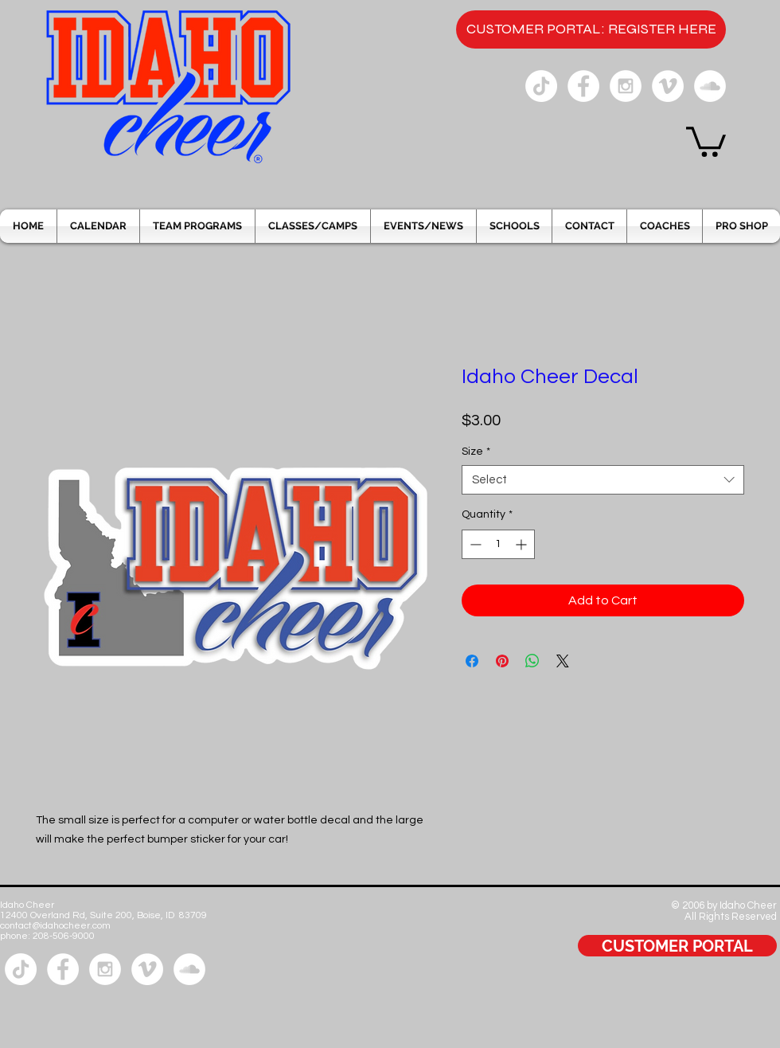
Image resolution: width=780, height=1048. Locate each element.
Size (476, 451)
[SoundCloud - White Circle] (710, 86)
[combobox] (603, 480)
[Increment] (522, 544)
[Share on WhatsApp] (532, 661)
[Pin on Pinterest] (502, 661)
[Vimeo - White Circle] (668, 86)
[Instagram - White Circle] (626, 86)
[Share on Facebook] (472, 661)
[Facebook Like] (731, 999)
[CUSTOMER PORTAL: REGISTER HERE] (591, 29)
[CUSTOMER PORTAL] (677, 945)
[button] (706, 140)
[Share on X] (562, 661)
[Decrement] (474, 544)
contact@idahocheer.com (55, 926)
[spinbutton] (498, 544)
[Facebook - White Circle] (583, 86)
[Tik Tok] (541, 86)
